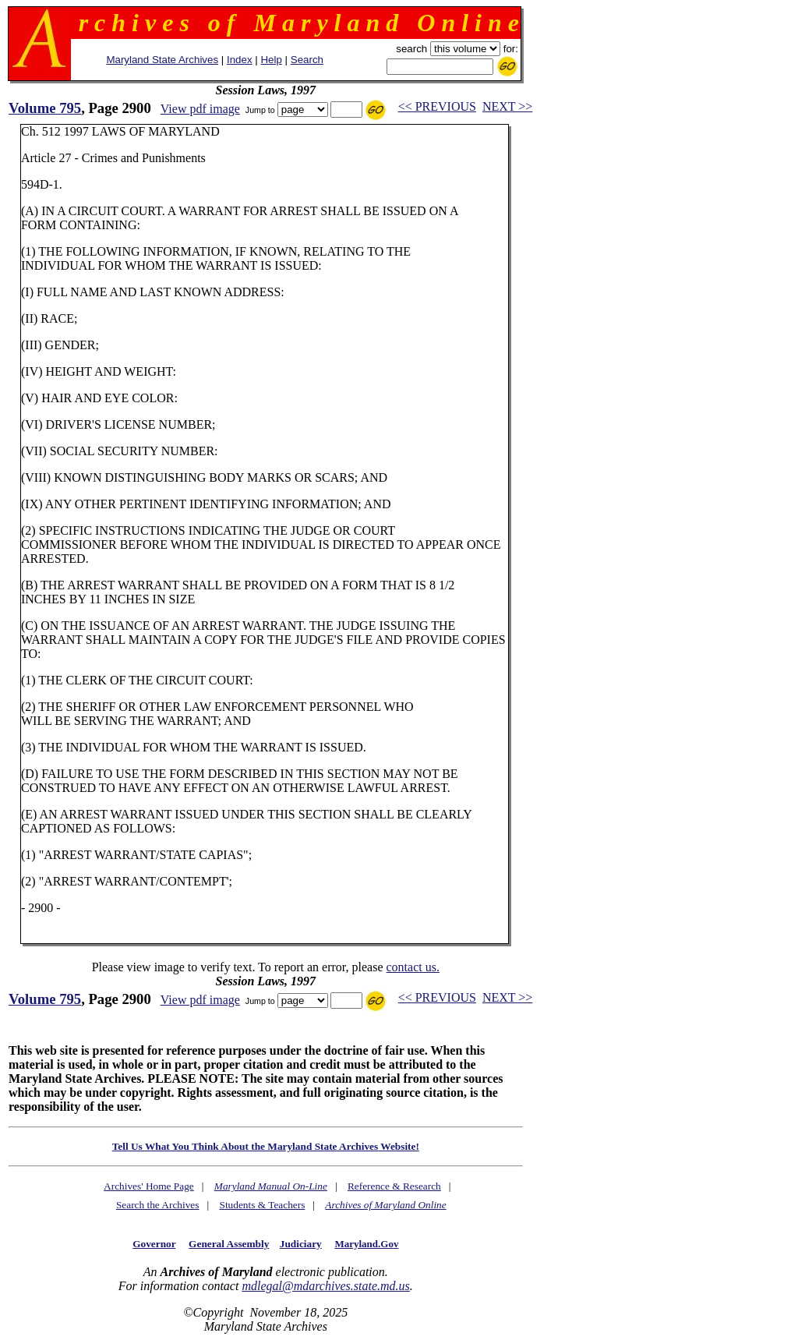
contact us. (412, 967)
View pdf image (200, 108)
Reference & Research (394, 1186)
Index (239, 59)
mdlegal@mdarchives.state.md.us (325, 1285)
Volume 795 (45, 108)
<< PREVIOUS (437, 106)
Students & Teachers (262, 1205)
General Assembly (229, 1244)
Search (307, 59)
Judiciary (301, 1244)
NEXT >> (507, 106)
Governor (153, 1244)
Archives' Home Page (149, 1186)
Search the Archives (158, 1205)
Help (270, 59)
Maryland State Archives (162, 59)
